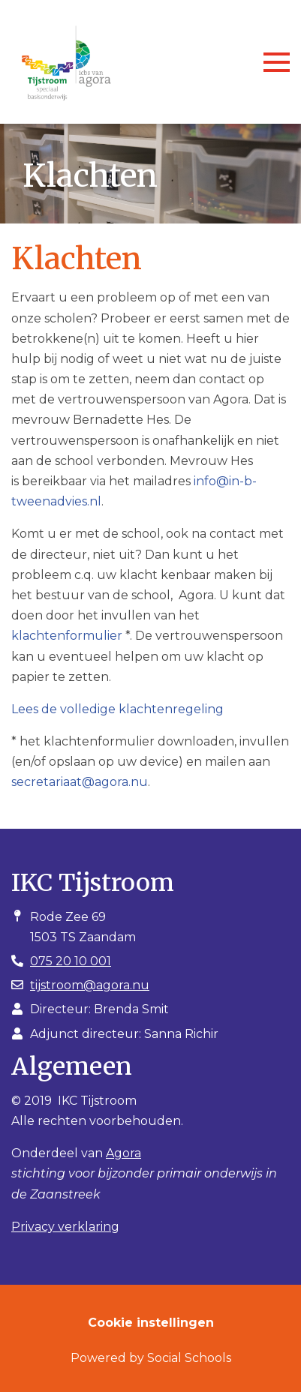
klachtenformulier (66, 635)
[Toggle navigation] (276, 62)
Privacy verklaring (65, 1227)
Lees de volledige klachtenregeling (117, 709)
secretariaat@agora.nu (79, 782)
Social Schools (189, 1358)
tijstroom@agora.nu (89, 985)
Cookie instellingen (151, 1323)
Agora (123, 1153)
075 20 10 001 (70, 961)
